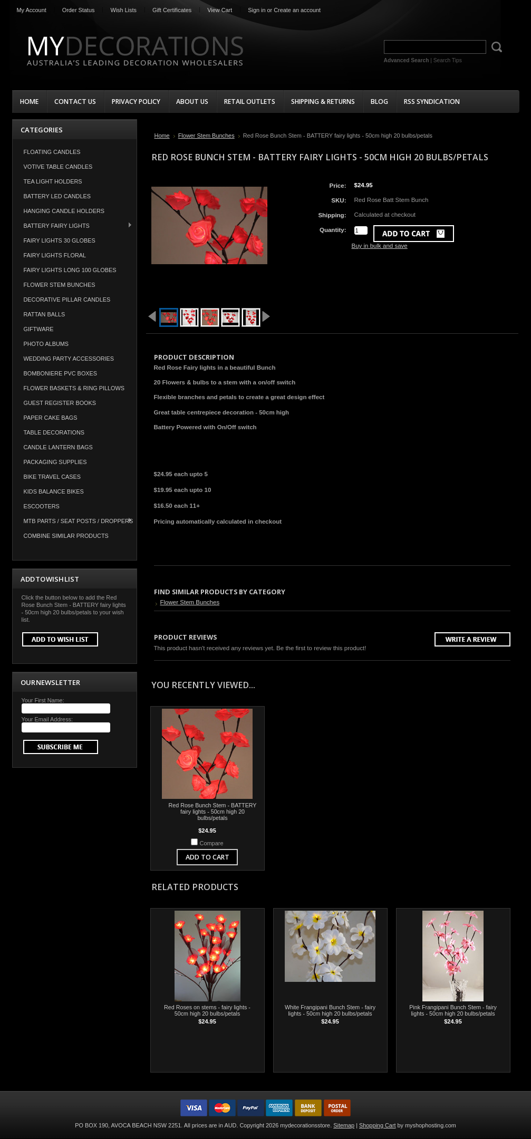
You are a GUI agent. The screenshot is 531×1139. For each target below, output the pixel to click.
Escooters (42, 506)
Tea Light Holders (53, 181)
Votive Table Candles (58, 166)
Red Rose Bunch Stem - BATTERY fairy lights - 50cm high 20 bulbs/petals (213, 811)
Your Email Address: (47, 719)
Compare (212, 843)
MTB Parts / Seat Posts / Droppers (73, 520)
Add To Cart (207, 857)
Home (162, 135)
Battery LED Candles (57, 196)
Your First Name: (43, 700)
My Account (31, 10)
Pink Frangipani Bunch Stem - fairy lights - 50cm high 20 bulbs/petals (453, 1010)
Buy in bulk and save (380, 246)
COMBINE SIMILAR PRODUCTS (66, 536)
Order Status (78, 10)
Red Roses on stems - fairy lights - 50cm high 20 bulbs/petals (207, 1010)
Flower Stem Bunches (59, 285)
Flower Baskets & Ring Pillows (74, 388)
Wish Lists (123, 10)
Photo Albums (46, 344)
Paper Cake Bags (51, 417)
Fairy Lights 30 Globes (59, 240)
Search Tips (447, 60)
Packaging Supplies (55, 462)
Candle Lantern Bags (58, 447)
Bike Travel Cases (52, 477)
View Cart (219, 10)
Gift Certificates (171, 10)
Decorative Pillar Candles (67, 299)
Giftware (39, 329)
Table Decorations (54, 432)
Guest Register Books (60, 403)
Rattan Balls (44, 314)
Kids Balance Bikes (54, 491)
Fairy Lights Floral (55, 255)
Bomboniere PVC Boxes (61, 373)
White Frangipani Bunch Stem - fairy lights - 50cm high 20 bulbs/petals (330, 1010)
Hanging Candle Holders (64, 211)
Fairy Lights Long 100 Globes (70, 270)
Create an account (297, 10)
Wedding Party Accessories (69, 358)
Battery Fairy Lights (73, 225)
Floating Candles (52, 152)
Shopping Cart (377, 1125)
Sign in (256, 10)
